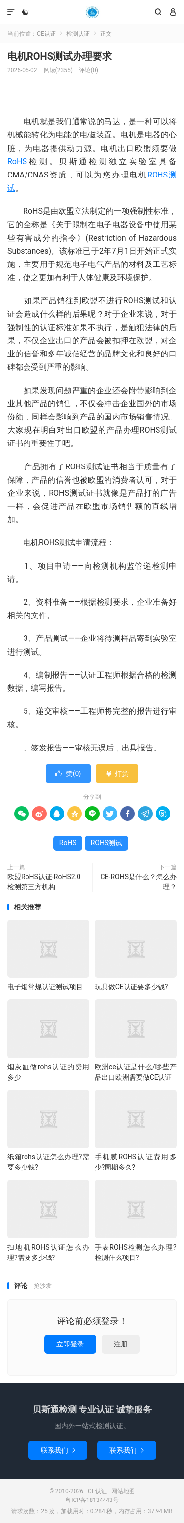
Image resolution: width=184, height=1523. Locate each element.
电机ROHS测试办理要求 (59, 56)
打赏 (117, 773)
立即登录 (70, 1344)
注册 (121, 1344)
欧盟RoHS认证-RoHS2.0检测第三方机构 (43, 882)
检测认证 (78, 33)
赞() (68, 773)
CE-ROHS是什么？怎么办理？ (139, 882)
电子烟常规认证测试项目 (45, 987)
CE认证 (92, 12)
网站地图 (123, 1491)
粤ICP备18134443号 (92, 1500)
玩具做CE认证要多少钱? (131, 987)
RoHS (17, 161)
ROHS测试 (107, 843)
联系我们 (58, 1450)
